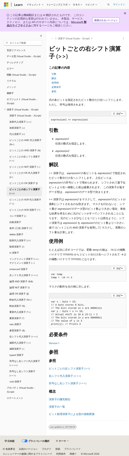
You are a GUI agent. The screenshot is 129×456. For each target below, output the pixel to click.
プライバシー (71, 448)
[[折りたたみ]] (41, 36)
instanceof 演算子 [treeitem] (18, 269)
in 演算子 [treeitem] (14, 252)
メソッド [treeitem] (11, 87)
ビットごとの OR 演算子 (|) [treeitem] (23, 183)
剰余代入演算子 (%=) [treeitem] (20, 299)
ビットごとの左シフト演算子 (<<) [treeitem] (24, 158)
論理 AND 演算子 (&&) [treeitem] (21, 281)
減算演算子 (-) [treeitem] (16, 348)
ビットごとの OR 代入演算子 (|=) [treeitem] (24, 175)
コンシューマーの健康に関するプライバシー (26, 453)
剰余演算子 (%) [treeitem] (17, 305)
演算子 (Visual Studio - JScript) (74, 38)
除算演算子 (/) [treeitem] (16, 246)
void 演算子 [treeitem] (15, 381)
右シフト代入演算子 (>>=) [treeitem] (23, 336)
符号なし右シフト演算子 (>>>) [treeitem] (22, 373)
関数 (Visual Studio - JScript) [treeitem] (21, 74)
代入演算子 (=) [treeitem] (17, 134)
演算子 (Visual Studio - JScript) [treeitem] (25, 115)
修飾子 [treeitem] (10, 93)
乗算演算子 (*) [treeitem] (16, 318)
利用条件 (61, 453)
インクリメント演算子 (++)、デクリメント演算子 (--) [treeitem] (25, 261)
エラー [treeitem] (10, 68)
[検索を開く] (108, 5)
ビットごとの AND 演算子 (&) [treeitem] (25, 150)
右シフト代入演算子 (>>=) (65, 376)
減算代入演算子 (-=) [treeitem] (20, 342)
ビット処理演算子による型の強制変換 (72, 414)
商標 (72, 453)
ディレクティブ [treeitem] (15, 62)
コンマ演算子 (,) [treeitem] (17, 215)
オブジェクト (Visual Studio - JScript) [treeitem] (22, 101)
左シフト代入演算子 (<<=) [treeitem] (23, 275)
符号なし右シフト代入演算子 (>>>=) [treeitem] (24, 363)
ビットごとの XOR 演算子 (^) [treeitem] (24, 209)
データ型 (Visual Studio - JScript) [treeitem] (24, 56)
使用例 (55, 82)
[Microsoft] (6, 4)
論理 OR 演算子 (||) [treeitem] (19, 293)
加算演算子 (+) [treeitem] (17, 127)
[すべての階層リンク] (52, 38)
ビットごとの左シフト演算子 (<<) (69, 368)
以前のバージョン (28, 448)
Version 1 (54, 343)
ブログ (45, 448)
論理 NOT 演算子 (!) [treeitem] (19, 287)
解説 (54, 78)
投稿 (57, 448)
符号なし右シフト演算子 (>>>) (67, 383)
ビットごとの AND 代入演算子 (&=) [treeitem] (25, 142)
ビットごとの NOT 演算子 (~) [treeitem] (24, 166)
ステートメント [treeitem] (15, 398)
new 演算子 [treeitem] (15, 324)
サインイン (119, 4)
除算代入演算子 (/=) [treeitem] (20, 240)
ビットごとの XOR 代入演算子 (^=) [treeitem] (25, 201)
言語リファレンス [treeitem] (16, 50)
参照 (54, 91)
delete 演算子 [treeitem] (16, 234)
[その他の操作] (123, 38)
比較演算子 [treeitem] (15, 222)
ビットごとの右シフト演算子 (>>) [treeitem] (24, 191)
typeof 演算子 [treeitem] (16, 355)
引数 (54, 73)
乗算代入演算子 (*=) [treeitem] (20, 312)
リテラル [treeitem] (11, 80)
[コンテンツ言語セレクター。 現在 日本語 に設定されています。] (9, 441)
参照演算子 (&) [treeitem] (17, 330)
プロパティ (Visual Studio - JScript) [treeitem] (21, 389)
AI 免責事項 (9, 448)
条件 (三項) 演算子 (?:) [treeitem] (20, 228)
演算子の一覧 (57, 406)
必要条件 (56, 87)
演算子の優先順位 (59, 399)
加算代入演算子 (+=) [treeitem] (20, 121)
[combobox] (23, 43)
